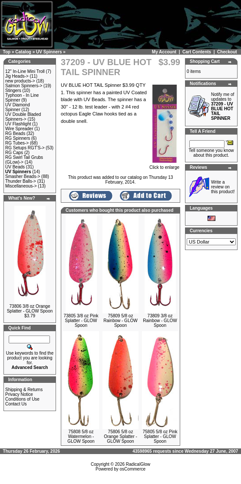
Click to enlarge (164, 165)
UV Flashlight (18, 124)
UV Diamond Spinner (17, 107)
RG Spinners (17, 138)
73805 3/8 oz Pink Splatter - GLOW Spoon (80, 320)
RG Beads (15, 133)
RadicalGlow (138, 464)
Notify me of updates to (222, 106)
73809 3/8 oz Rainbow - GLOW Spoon (160, 320)
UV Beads (15, 167)
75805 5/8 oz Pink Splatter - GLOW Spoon (159, 436)
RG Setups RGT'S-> (25, 147)
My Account (164, 51)
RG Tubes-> (17, 143)
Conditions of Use (22, 399)
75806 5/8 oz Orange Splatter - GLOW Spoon (120, 436)
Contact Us (15, 404)
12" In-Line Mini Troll (25, 71)
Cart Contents (196, 51)
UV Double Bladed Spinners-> (23, 117)
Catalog (23, 51)
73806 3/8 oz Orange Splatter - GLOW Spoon (30, 308)
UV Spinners (49, 51)
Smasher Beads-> (22, 176)
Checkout (227, 51)
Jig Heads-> (17, 76)
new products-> (20, 81)
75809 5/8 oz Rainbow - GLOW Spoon (120, 320)
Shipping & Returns (24, 389)
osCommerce (132, 469)
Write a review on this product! (222, 187)
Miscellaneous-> (21, 186)
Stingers (13, 90)
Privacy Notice (19, 394)
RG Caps (14, 152)
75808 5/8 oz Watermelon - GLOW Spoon (80, 436)
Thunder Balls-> (20, 181)
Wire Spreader (19, 128)
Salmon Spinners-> (23, 85)
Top (7, 51)
